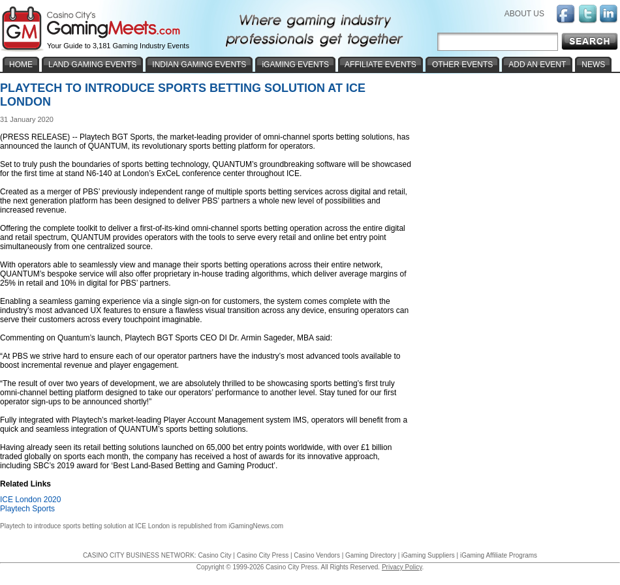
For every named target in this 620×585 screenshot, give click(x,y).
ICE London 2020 (30, 499)
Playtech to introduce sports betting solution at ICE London (85, 526)
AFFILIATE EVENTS (380, 64)
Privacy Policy (402, 567)
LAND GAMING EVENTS (92, 64)
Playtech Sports (27, 508)
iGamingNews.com (255, 526)
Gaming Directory (370, 555)
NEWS (593, 64)
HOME (21, 64)
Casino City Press (262, 555)
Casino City (214, 555)
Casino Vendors (317, 555)
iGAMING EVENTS (295, 64)
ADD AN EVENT (537, 64)
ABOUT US (524, 13)
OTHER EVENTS (462, 64)
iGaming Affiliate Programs (498, 555)
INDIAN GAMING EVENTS (199, 64)
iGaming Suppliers (428, 555)
